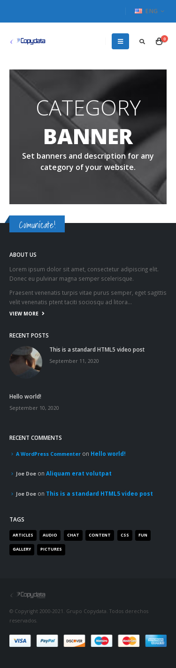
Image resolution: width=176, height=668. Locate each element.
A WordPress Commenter (48, 454)
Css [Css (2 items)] (125, 535)
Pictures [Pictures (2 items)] (51, 549)
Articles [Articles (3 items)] (23, 535)
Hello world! (25, 396)
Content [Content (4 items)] (100, 535)
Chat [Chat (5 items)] (73, 535)
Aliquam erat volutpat (79, 473)
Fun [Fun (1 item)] (142, 535)
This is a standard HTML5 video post (97, 349)
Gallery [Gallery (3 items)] (22, 549)
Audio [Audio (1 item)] (50, 535)
